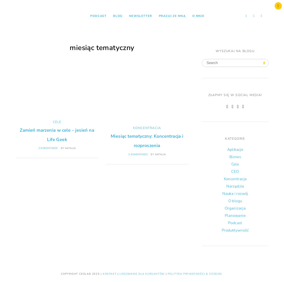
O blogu (235, 200)
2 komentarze (48, 148)
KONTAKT (110, 274)
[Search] (264, 63)
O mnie (198, 16)
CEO (235, 171)
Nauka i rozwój (235, 193)
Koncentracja (147, 128)
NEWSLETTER (140, 16)
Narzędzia (235, 186)
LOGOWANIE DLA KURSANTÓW (143, 274)
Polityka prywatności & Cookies (195, 274)
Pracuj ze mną (172, 16)
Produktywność (235, 230)
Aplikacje (235, 149)
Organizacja (235, 208)
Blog (117, 16)
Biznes (235, 156)
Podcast (98, 16)
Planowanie (235, 215)
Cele (57, 122)
